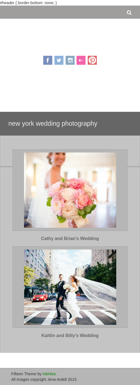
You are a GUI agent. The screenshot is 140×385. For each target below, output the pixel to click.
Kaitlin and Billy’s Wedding (69, 335)
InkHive (49, 374)
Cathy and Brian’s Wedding (70, 238)
